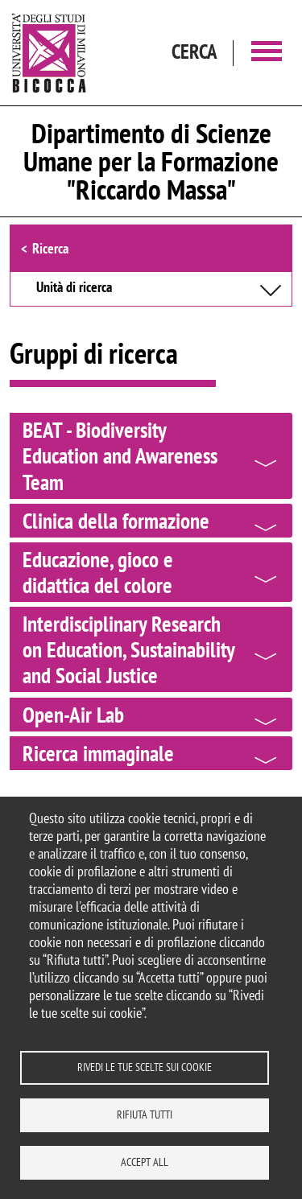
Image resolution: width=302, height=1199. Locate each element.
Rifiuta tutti (144, 1114)
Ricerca (50, 248)
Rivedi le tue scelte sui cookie (144, 1067)
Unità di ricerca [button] (74, 288)
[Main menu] (266, 53)
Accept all (144, 1162)
